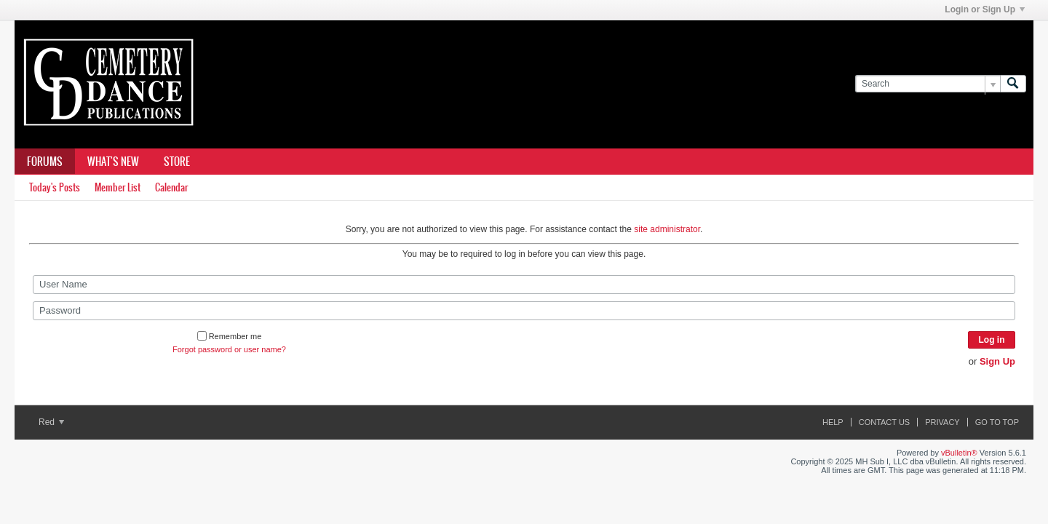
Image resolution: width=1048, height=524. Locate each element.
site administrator (667, 229)
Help (832, 422)
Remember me (229, 336)
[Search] (927, 84)
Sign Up (997, 361)
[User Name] (524, 284)
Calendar (171, 187)
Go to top (997, 422)
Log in (992, 340)
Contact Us (884, 422)
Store (177, 162)
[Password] (524, 310)
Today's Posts (54, 187)
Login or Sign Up (985, 9)
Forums (45, 162)
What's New (113, 162)
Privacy (942, 422)
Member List (117, 187)
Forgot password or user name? (229, 349)
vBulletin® (959, 452)
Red (51, 422)
